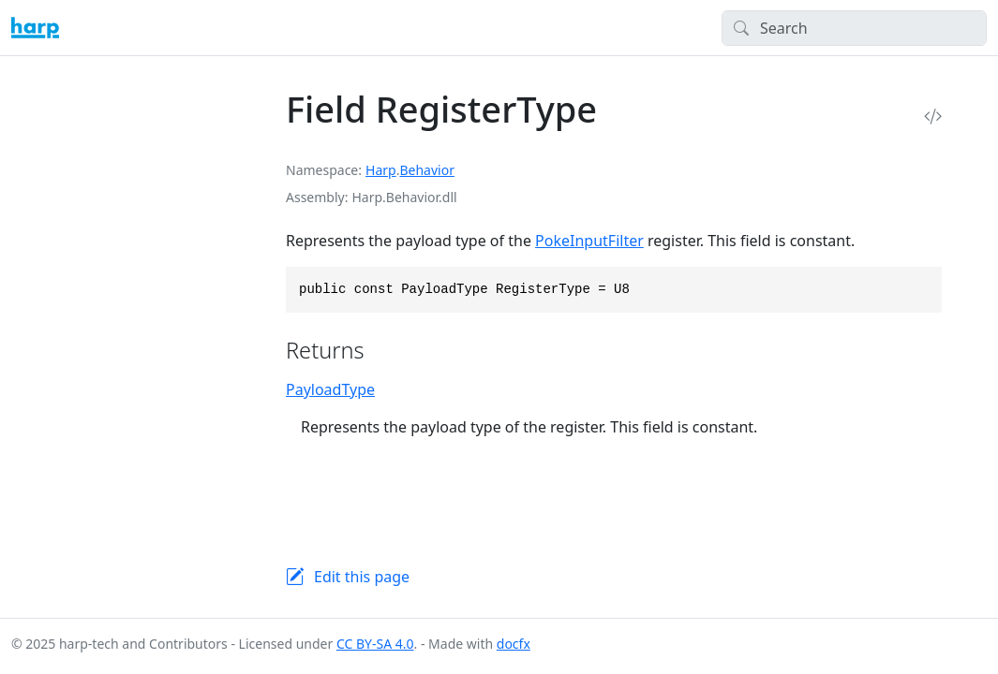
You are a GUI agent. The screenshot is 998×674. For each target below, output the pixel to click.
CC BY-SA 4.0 (375, 643)
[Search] (854, 28)
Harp (380, 170)
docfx (513, 643)
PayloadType (330, 389)
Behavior (426, 170)
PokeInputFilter (589, 240)
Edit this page (362, 576)
